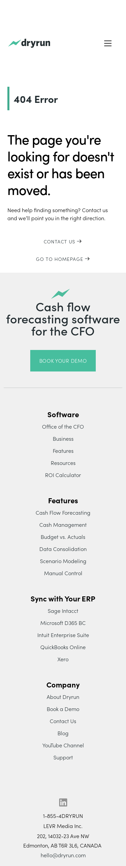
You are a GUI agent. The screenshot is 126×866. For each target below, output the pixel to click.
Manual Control (63, 573)
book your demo (63, 360)
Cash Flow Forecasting (63, 512)
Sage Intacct (63, 610)
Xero (63, 659)
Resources (63, 462)
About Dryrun (63, 696)
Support (63, 757)
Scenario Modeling (63, 560)
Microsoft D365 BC (63, 622)
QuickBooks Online (63, 647)
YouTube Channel (63, 745)
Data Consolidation (63, 548)
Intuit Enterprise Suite (63, 634)
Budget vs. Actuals (63, 536)
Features (63, 450)
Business (63, 438)
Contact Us (63, 720)
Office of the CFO (63, 426)
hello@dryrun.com (63, 855)
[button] (108, 43)
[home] (29, 43)
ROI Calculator (63, 474)
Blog (63, 733)
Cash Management (63, 524)
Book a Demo (63, 708)
